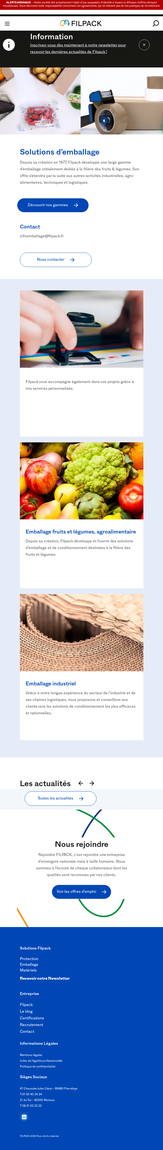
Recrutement (31, 1026)
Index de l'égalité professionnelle (41, 1061)
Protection (29, 960)
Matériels (28, 971)
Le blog (26, 1012)
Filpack (26, 1005)
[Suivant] (92, 783)
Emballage (29, 965)
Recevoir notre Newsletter (45, 979)
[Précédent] (79, 783)
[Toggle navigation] (7, 23)
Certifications (32, 1019)
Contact (27, 1032)
